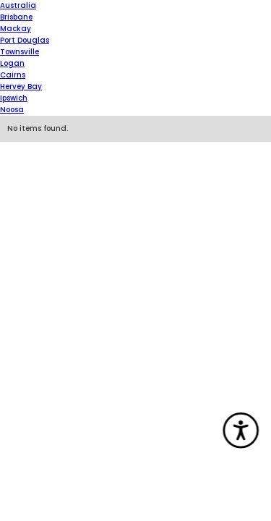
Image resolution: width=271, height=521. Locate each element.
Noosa (12, 109)
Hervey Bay (21, 86)
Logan (12, 63)
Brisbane (16, 17)
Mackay (15, 28)
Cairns (12, 74)
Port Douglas (24, 40)
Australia (18, 5)
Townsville (19, 51)
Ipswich (13, 98)
